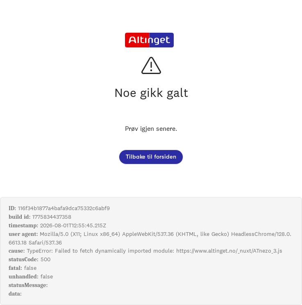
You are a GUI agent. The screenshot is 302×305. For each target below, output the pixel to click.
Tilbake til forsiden (151, 156)
